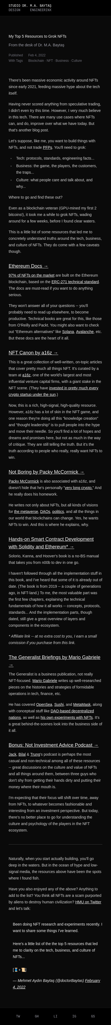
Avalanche (85, 331)
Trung (35, 754)
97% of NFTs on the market (32, 275)
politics (58, 511)
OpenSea (44, 704)
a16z (26, 375)
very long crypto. (79, 488)
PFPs (47, 147)
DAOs (45, 511)
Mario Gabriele (44, 680)
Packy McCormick (24, 481)
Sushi (59, 704)
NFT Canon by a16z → (33, 352)
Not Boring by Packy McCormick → (47, 472)
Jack (12, 754)
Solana (68, 331)
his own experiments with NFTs (67, 717)
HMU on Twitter (88, 902)
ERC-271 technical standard (75, 282)
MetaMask (82, 704)
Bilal (22, 754)
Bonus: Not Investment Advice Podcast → (54, 745)
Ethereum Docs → (28, 266)
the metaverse (26, 511)
